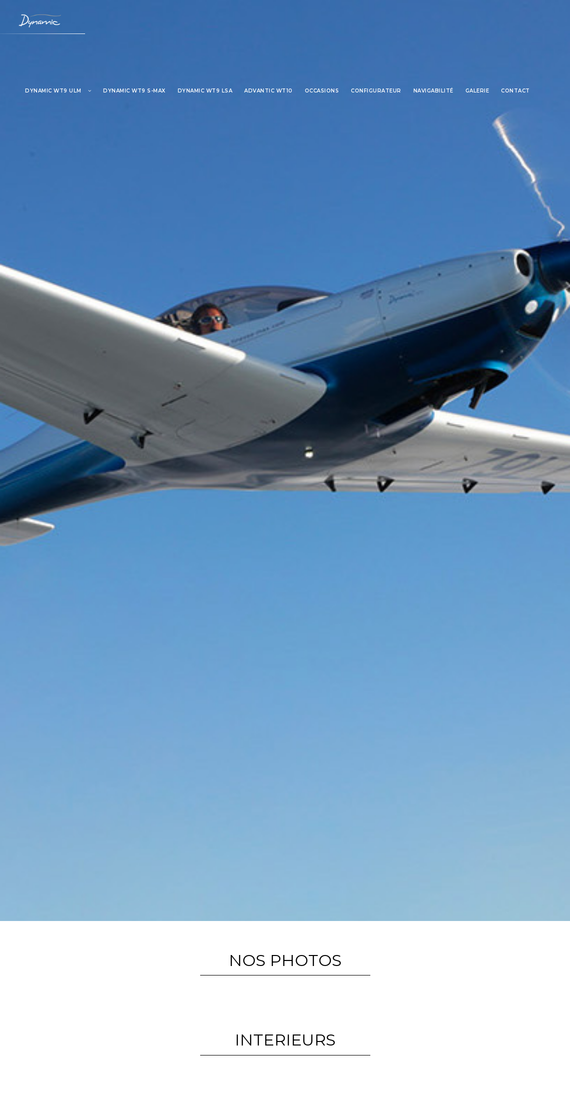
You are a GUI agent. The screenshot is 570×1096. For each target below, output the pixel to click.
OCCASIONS (322, 91)
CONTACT (515, 91)
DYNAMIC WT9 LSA (205, 91)
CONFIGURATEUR (376, 91)
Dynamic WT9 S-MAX (134, 91)
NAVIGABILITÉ (433, 91)
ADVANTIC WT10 (268, 91)
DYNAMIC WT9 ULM (53, 91)
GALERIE (477, 91)
